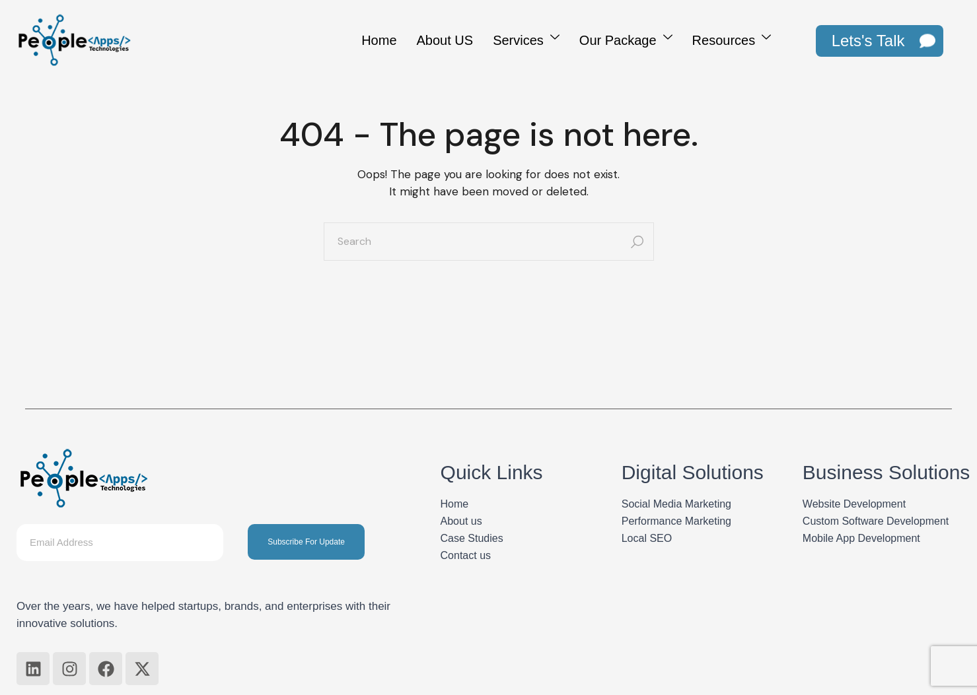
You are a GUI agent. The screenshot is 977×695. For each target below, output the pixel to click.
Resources (732, 39)
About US (445, 40)
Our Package (625, 39)
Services (526, 39)
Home (378, 40)
